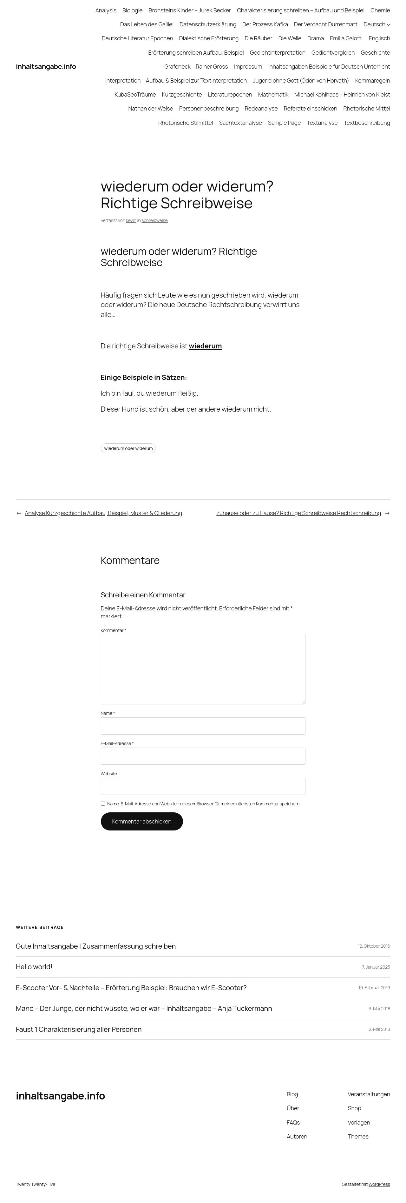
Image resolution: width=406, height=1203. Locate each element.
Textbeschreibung (367, 122)
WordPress (379, 1184)
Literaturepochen (230, 94)
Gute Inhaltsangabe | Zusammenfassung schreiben (96, 946)
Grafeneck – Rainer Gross (196, 66)
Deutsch (374, 24)
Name (108, 713)
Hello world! (34, 967)
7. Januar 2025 (376, 967)
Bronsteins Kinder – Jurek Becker (190, 10)
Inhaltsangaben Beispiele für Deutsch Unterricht (329, 66)
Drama (316, 38)
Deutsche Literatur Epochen (137, 38)
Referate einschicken (310, 108)
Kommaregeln (372, 80)
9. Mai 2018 (379, 1008)
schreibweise (154, 220)
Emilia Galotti (346, 38)
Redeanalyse (261, 108)
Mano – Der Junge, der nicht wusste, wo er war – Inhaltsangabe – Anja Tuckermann (144, 1008)
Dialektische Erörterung (209, 38)
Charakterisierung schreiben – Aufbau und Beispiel (300, 10)
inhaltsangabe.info (46, 66)
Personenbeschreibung (209, 108)
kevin (131, 220)
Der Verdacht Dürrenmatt (325, 24)
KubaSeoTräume (135, 94)
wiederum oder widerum (128, 448)
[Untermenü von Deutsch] (388, 24)
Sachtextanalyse (240, 122)
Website (109, 773)
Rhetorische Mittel (367, 108)
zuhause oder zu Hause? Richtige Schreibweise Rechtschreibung (298, 513)
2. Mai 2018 (379, 1029)
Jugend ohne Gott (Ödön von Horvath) (301, 80)
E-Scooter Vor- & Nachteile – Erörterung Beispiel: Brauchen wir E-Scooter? (131, 987)
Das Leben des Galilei (147, 24)
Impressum (248, 66)
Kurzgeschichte (182, 94)
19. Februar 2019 (374, 988)
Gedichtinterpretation (277, 52)
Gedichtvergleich (333, 52)
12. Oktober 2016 (374, 946)
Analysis (105, 10)
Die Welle (290, 38)
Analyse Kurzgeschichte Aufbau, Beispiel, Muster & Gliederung (103, 513)
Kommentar (114, 630)
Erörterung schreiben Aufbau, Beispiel (196, 52)
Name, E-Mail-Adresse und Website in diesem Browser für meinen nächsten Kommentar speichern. (203, 804)
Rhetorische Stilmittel (185, 122)
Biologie (132, 10)
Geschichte (375, 52)
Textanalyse (322, 122)
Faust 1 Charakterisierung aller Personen (78, 1029)
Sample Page (284, 122)
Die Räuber (258, 38)
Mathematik (273, 94)
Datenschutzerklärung (208, 24)
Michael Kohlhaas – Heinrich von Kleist (342, 94)
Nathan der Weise (150, 108)
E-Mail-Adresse (117, 743)
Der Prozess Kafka (265, 24)
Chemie (380, 10)
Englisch (379, 38)
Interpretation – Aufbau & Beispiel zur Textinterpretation (176, 80)
